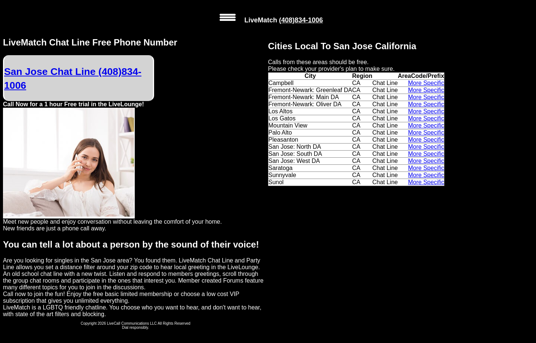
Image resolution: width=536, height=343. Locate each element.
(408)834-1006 (301, 20)
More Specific (426, 83)
